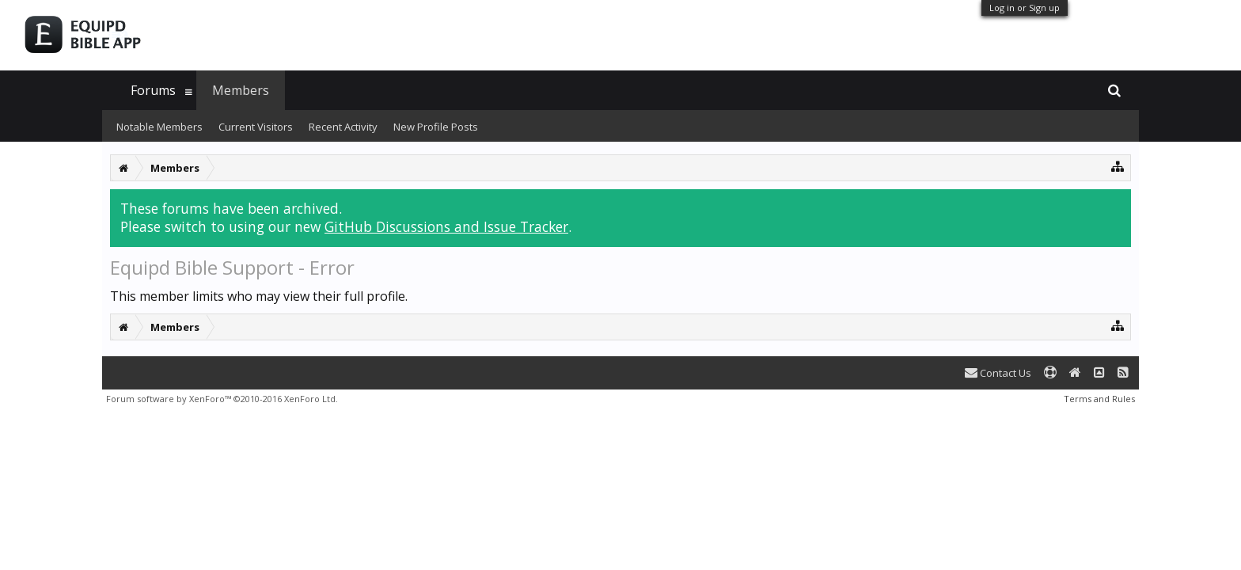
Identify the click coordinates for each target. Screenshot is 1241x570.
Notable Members (159, 127)
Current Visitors (255, 127)
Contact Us (998, 373)
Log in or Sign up (1024, 7)
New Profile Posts (435, 127)
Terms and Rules (1099, 399)
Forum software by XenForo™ (222, 399)
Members (240, 90)
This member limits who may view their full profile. (259, 296)
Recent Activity (343, 127)
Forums (153, 90)
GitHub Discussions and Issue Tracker (446, 226)
